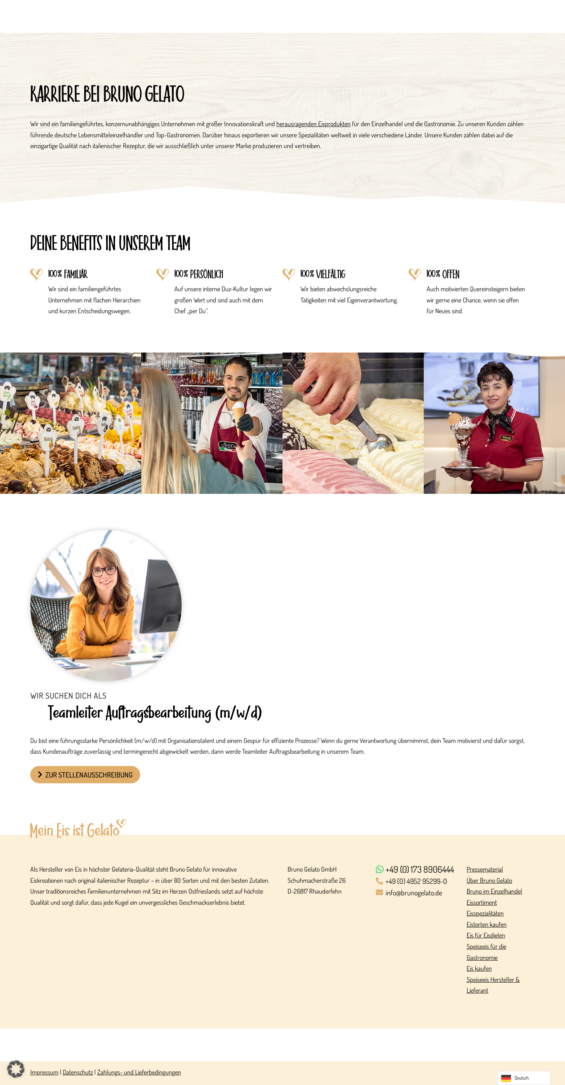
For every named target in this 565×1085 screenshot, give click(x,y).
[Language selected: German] (524, 1078)
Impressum (44, 1072)
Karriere (393, 16)
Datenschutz (78, 1072)
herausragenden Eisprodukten (313, 124)
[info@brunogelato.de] (417, 893)
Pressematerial (485, 869)
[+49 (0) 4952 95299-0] (417, 881)
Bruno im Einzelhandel (494, 891)
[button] (16, 1069)
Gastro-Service (103, 16)
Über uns (156, 16)
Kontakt (456, 16)
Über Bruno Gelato (489, 880)
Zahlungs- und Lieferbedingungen (139, 1072)
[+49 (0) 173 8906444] (417, 870)
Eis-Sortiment (42, 16)
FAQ (425, 16)
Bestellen (498, 16)
